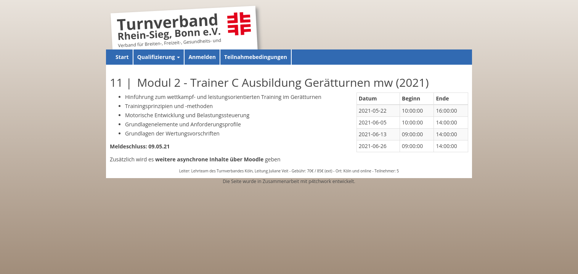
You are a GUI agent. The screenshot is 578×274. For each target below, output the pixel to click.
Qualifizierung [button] (158, 57)
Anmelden (201, 57)
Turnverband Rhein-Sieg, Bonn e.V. (169, 28)
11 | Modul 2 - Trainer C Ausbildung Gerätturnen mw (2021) (269, 82)
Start (122, 57)
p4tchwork (319, 181)
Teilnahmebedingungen (255, 57)
